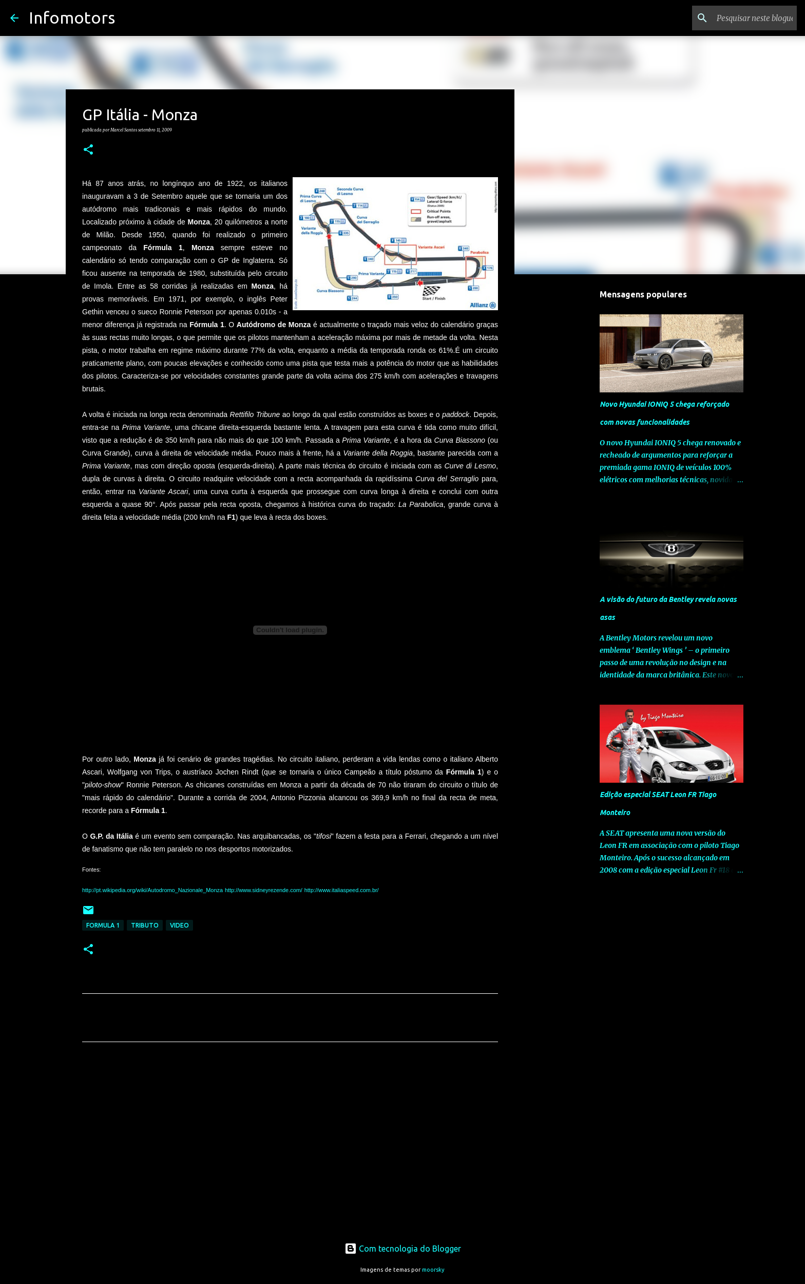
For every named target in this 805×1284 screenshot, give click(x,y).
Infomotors (72, 17)
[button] (88, 150)
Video (179, 925)
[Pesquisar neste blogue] (743, 18)
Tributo (145, 925)
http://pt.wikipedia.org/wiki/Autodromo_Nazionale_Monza (152, 890)
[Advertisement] (290, 1146)
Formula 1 (103, 925)
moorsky (433, 1270)
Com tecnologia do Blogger (402, 1248)
